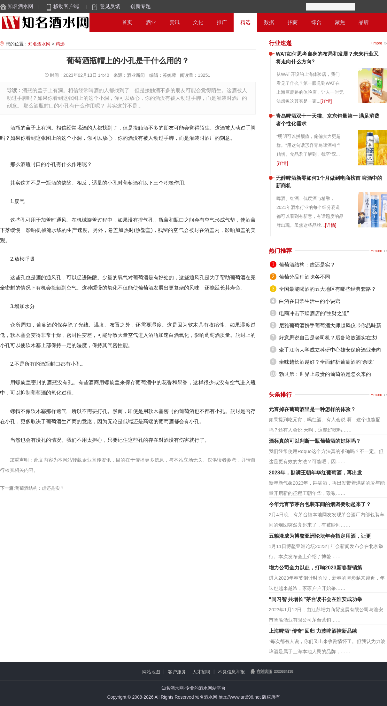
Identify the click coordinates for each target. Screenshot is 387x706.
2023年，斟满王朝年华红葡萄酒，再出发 (315, 472)
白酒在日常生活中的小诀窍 (309, 301)
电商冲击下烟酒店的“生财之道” (314, 313)
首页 (127, 22)
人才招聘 (201, 671)
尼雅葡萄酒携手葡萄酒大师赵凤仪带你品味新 (330, 325)
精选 (245, 22)
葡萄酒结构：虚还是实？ (39, 488)
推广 (222, 22)
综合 (316, 22)
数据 (269, 22)
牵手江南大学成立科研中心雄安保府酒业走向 (330, 350)
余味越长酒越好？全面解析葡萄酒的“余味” (327, 362)
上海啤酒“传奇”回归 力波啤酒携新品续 (313, 631)
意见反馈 (110, 6)
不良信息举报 (231, 671)
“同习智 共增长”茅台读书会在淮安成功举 (315, 599)
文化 (198, 22)
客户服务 (177, 671)
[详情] (326, 101)
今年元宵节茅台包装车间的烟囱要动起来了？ (320, 504)
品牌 (364, 22)
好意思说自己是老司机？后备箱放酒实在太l (328, 337)
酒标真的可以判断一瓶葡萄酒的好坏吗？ (315, 441)
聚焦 (340, 22)
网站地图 (151, 671)
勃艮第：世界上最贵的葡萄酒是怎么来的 (325, 374)
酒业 (151, 22)
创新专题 (140, 6)
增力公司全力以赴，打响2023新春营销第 (315, 567)
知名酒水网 (20, 6)
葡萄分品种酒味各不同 (304, 277)
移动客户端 (66, 6)
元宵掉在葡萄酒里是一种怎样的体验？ (312, 409)
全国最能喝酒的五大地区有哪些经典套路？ (327, 289)
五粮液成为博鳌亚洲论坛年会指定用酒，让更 (320, 536)
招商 (293, 22)
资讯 (174, 22)
